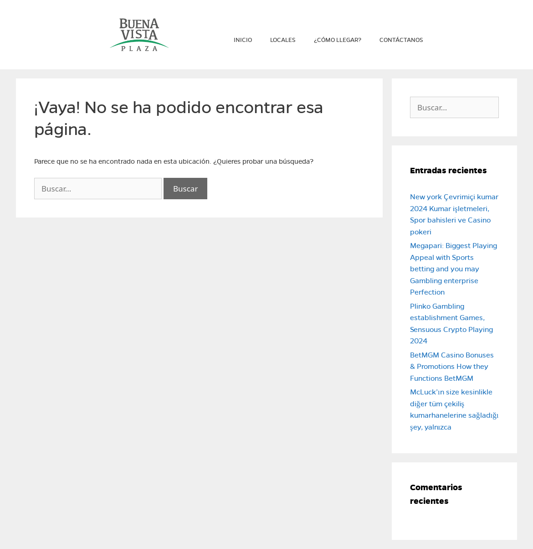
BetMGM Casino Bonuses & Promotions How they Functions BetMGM (452, 367)
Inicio (243, 40)
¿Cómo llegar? (337, 40)
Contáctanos (401, 40)
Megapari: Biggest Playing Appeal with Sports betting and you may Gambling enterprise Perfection (453, 268)
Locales (283, 40)
